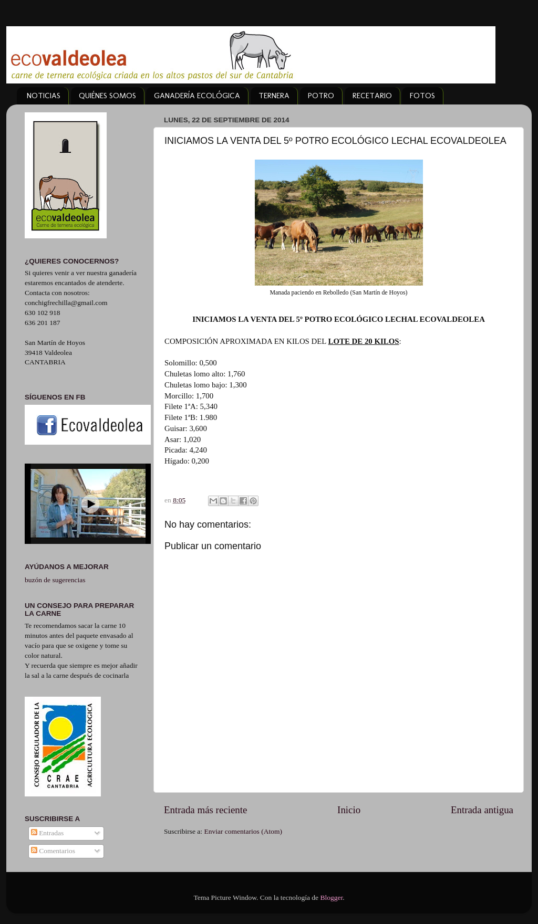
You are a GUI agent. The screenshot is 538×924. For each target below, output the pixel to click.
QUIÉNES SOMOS (107, 95)
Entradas (47, 833)
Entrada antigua (482, 809)
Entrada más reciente (205, 809)
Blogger (331, 897)
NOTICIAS (43, 95)
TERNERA (273, 95)
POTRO (321, 95)
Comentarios (53, 851)
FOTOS (422, 95)
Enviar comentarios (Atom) (243, 831)
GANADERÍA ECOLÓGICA (197, 95)
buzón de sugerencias (55, 580)
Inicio (348, 809)
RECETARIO (372, 95)
